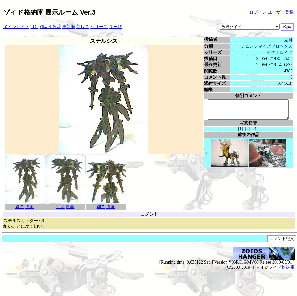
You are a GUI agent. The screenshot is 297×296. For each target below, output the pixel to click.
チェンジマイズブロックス (267, 46)
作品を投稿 (50, 26)
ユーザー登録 (281, 12)
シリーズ (99, 26)
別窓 (19, 206)
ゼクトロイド (280, 52)
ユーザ (115, 26)
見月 (289, 40)
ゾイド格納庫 (282, 267)
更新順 (68, 26)
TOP (35, 26)
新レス (82, 26)
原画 (28, 206)
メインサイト (16, 26)
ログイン (258, 12)
